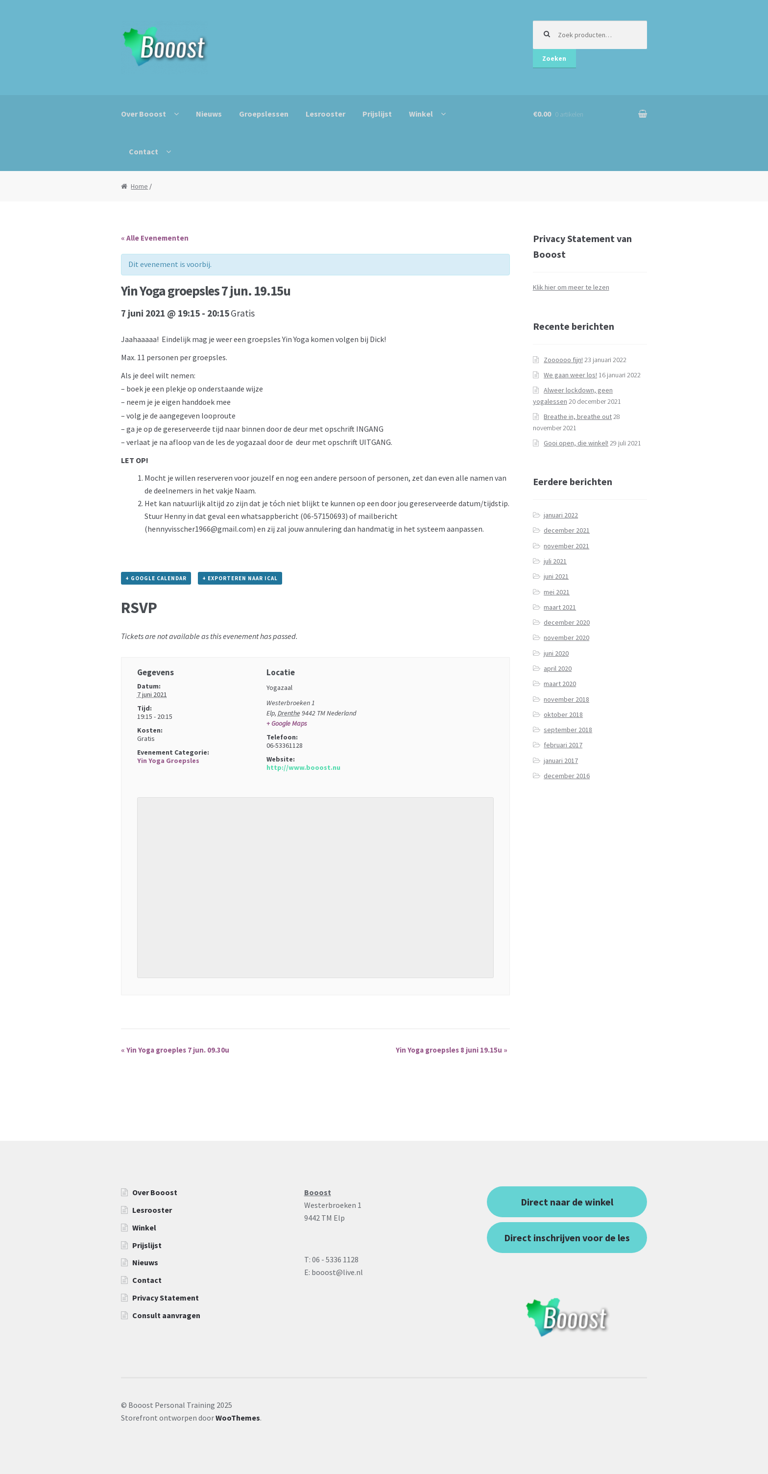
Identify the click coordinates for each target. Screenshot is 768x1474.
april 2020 (558, 668)
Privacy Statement (165, 1297)
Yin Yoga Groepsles (168, 760)
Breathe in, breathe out (578, 416)
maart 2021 (560, 607)
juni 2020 (556, 653)
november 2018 (566, 699)
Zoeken (554, 58)
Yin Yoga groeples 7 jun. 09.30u (175, 1050)
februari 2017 (563, 744)
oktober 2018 (563, 714)
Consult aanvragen (166, 1315)
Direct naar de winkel (567, 1202)
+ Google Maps (286, 723)
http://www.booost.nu (303, 767)
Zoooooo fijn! (563, 359)
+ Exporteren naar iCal (240, 578)
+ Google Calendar (156, 578)
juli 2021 (555, 561)
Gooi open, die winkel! (576, 443)
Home (139, 186)
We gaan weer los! (570, 374)
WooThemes (238, 1418)
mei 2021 (557, 592)
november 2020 (566, 637)
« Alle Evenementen (155, 238)
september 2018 (568, 729)
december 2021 (567, 530)
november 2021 (566, 545)
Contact (143, 151)
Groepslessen (263, 114)
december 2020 (567, 622)
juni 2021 (556, 576)
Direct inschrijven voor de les (567, 1237)
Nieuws (209, 114)
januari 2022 (561, 515)
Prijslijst (377, 114)
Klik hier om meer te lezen (571, 287)
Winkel (421, 114)
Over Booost (143, 114)
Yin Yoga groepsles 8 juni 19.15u (451, 1050)
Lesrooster (325, 114)
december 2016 (567, 775)
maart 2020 (560, 683)
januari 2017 (561, 760)
